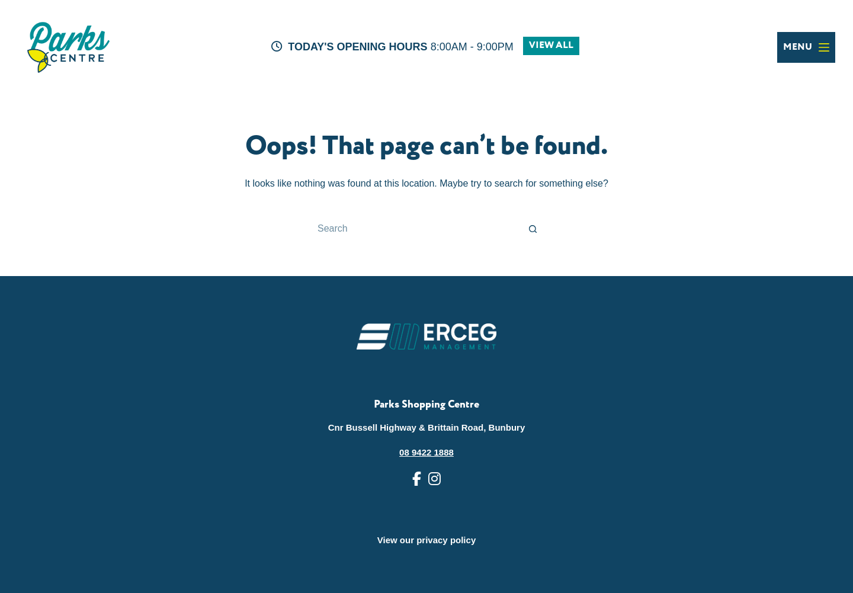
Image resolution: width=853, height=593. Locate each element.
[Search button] (533, 229)
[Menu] (806, 47)
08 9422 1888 (426, 452)
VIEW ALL (551, 45)
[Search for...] (414, 229)
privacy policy (446, 540)
